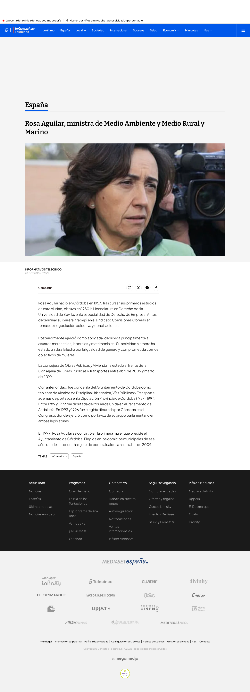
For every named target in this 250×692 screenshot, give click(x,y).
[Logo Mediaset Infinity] (51, 581)
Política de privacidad (96, 641)
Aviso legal (46, 641)
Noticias (35, 491)
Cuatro (194, 514)
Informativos (59, 456)
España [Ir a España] (36, 105)
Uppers (194, 499)
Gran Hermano (79, 491)
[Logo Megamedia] (127, 658)
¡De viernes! (77, 531)
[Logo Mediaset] (125, 564)
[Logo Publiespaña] (125, 622)
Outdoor (75, 539)
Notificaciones (120, 519)
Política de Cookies (153, 641)
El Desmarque (199, 506)
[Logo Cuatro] (149, 581)
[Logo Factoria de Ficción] (100, 595)
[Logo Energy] (198, 595)
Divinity (194, 522)
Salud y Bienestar (161, 522)
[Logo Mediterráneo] (174, 622)
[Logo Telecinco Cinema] (150, 608)
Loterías (35, 499)
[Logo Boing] (149, 595)
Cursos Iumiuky (160, 506)
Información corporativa (68, 641)
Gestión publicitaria (178, 641)
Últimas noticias (41, 506)
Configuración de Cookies (125, 641)
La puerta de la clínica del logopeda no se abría (33, 20)
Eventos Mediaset (162, 514)
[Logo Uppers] (101, 609)
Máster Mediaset (121, 539)
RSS (194, 641)
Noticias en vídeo (42, 514)
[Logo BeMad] (51, 609)
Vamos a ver (78, 523)
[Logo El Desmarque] (51, 595)
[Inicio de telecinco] (6, 30)
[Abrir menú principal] (243, 30)
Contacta (116, 491)
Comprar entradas (162, 491)
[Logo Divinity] (199, 581)
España (77, 456)
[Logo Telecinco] (100, 581)
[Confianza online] (125, 677)
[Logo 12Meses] (198, 608)
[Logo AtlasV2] (76, 622)
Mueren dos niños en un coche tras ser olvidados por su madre (106, 20)
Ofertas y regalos (161, 499)
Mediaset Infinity (201, 491)
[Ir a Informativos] (24, 30)
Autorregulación (121, 511)
